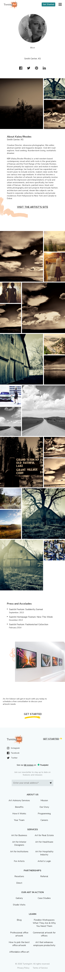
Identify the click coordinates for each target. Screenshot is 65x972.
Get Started (48, 4)
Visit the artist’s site (32, 207)
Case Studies (44, 898)
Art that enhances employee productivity (44, 944)
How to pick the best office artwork (19, 944)
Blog (19, 919)
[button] (60, 4)
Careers (44, 820)
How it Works (19, 813)
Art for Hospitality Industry (44, 853)
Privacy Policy (23, 968)
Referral (44, 876)
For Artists (19, 861)
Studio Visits (19, 904)
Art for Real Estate (44, 835)
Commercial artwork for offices (44, 934)
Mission (44, 800)
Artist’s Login (44, 861)
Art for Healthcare (44, 841)
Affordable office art (19, 951)
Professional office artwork (19, 934)
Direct (19, 882)
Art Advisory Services (19, 800)
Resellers (19, 876)
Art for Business (19, 835)
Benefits (19, 807)
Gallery (19, 898)
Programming (44, 813)
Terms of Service (40, 968)
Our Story (44, 807)
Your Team (19, 820)
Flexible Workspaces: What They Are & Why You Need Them (44, 923)
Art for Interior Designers (19, 843)
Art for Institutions (19, 851)
